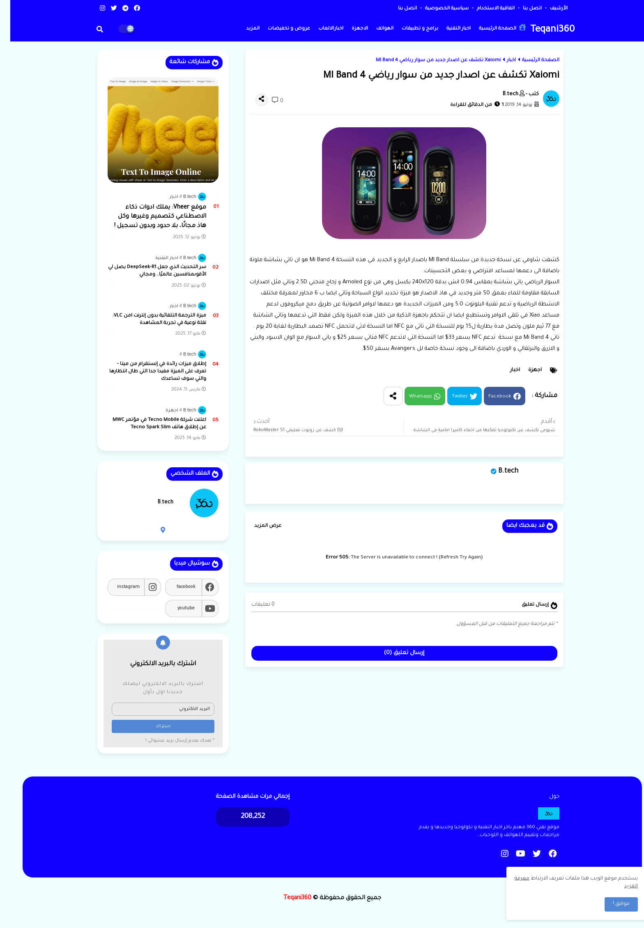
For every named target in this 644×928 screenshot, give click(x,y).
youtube (175, 608)
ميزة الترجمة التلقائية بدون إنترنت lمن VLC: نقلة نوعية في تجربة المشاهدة (149, 319)
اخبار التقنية (448, 29)
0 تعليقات (252, 605)
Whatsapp (410, 397)
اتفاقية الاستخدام (484, 8)
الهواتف (374, 29)
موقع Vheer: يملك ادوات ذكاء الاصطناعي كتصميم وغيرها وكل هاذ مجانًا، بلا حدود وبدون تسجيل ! (150, 217)
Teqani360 (542, 30)
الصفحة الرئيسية (492, 28)
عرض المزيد (257, 526)
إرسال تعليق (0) (394, 653)
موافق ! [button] (611, 904)
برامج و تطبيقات (409, 29)
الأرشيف (547, 8)
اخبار (501, 60)
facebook (175, 587)
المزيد (242, 29)
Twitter (450, 397)
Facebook (489, 397)
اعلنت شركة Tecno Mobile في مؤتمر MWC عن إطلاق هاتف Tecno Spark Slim (149, 424)
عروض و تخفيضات (279, 29)
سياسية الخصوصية (436, 8)
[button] (89, 29)
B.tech (498, 471)
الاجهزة (349, 29)
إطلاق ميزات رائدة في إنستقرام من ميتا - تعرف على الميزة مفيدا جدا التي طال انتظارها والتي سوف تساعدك (147, 372)
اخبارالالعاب (320, 29)
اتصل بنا (521, 8)
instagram (118, 587)
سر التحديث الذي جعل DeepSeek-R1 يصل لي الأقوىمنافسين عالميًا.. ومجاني (147, 271)
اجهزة (524, 370)
